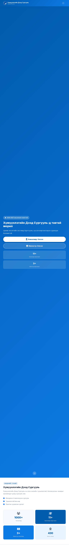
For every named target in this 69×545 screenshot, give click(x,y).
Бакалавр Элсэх (34, 239)
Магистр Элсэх (34, 246)
